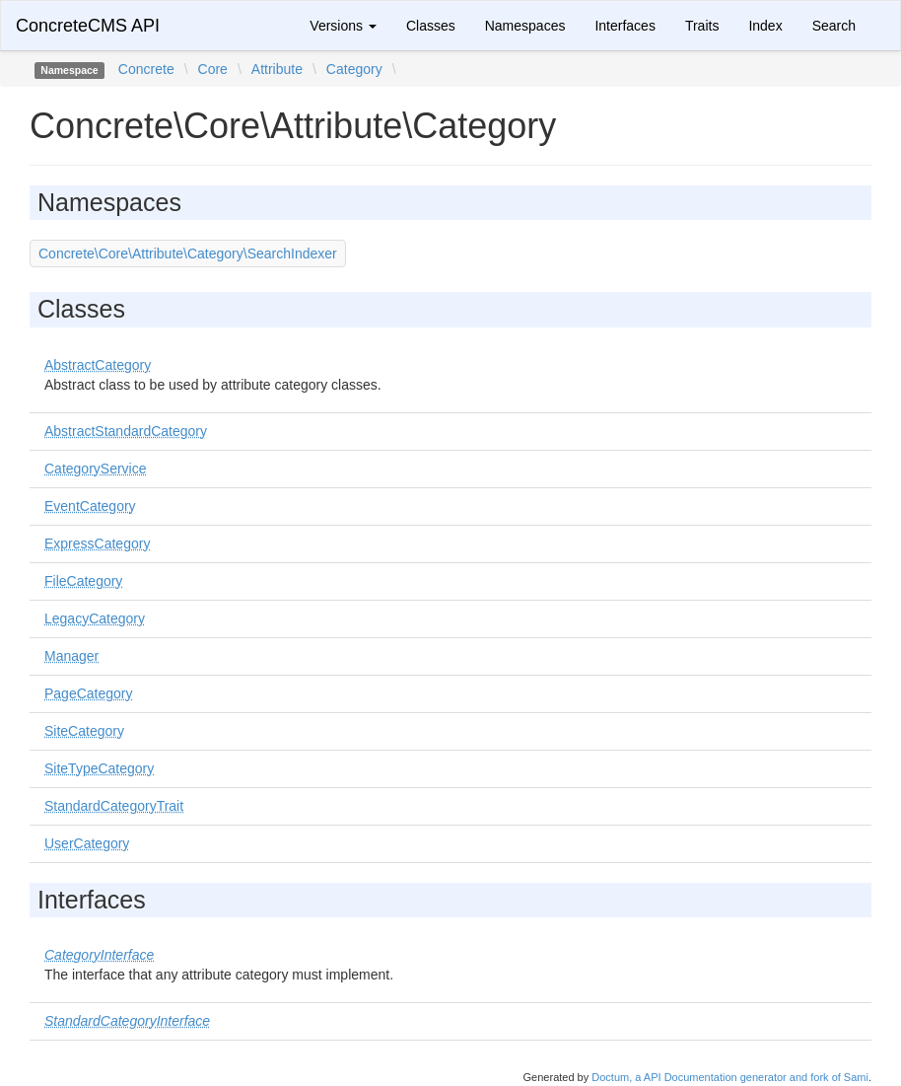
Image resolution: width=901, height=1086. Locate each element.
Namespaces (525, 26)
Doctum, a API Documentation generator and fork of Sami (729, 1077)
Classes (430, 26)
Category (354, 69)
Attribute (277, 69)
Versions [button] (343, 26)
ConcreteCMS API (88, 26)
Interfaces (624, 26)
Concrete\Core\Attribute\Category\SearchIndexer (187, 253)
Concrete (146, 69)
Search (834, 26)
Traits (702, 26)
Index (765, 26)
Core (213, 69)
